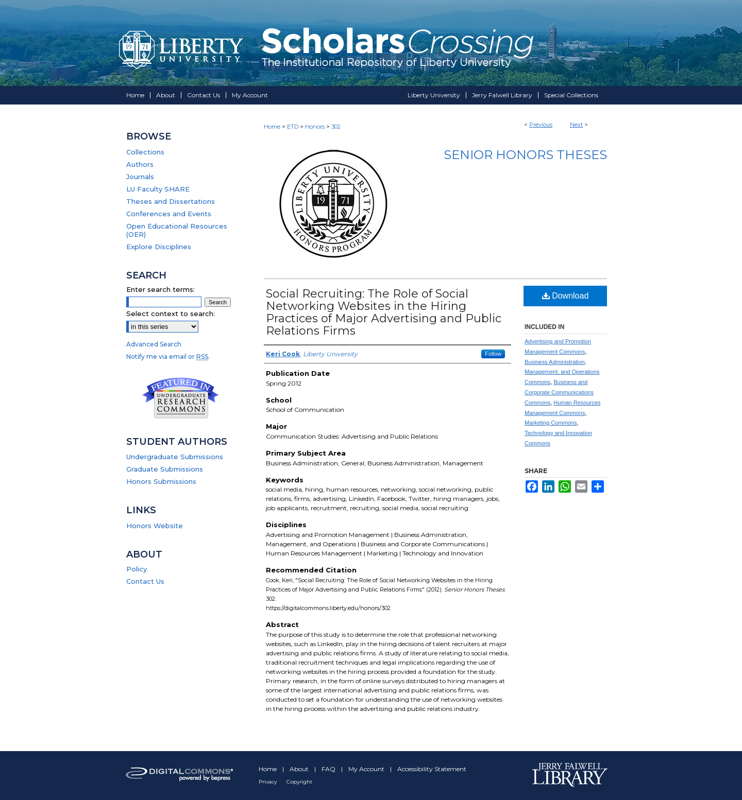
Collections (145, 152)
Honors (315, 126)
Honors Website (154, 525)
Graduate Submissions (164, 469)
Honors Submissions (161, 481)
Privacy (268, 781)
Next (576, 124)
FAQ (329, 769)
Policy (136, 569)
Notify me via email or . (168, 356)
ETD (292, 126)
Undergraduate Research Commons (180, 398)
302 (336, 126)
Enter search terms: (160, 289)
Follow (493, 354)
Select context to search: (170, 313)
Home (272, 126)
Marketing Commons (551, 423)
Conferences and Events (168, 214)
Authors (140, 164)
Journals (140, 176)
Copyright (299, 781)
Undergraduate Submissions (174, 457)
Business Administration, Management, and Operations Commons (562, 372)
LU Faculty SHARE (158, 189)
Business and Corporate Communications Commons (559, 392)
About (300, 769)
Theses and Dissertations (170, 201)
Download (565, 295)
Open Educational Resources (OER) (176, 230)
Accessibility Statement (431, 769)
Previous (540, 124)
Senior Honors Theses (525, 154)
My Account (367, 769)
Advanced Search (153, 344)
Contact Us (145, 581)
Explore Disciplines (158, 246)
